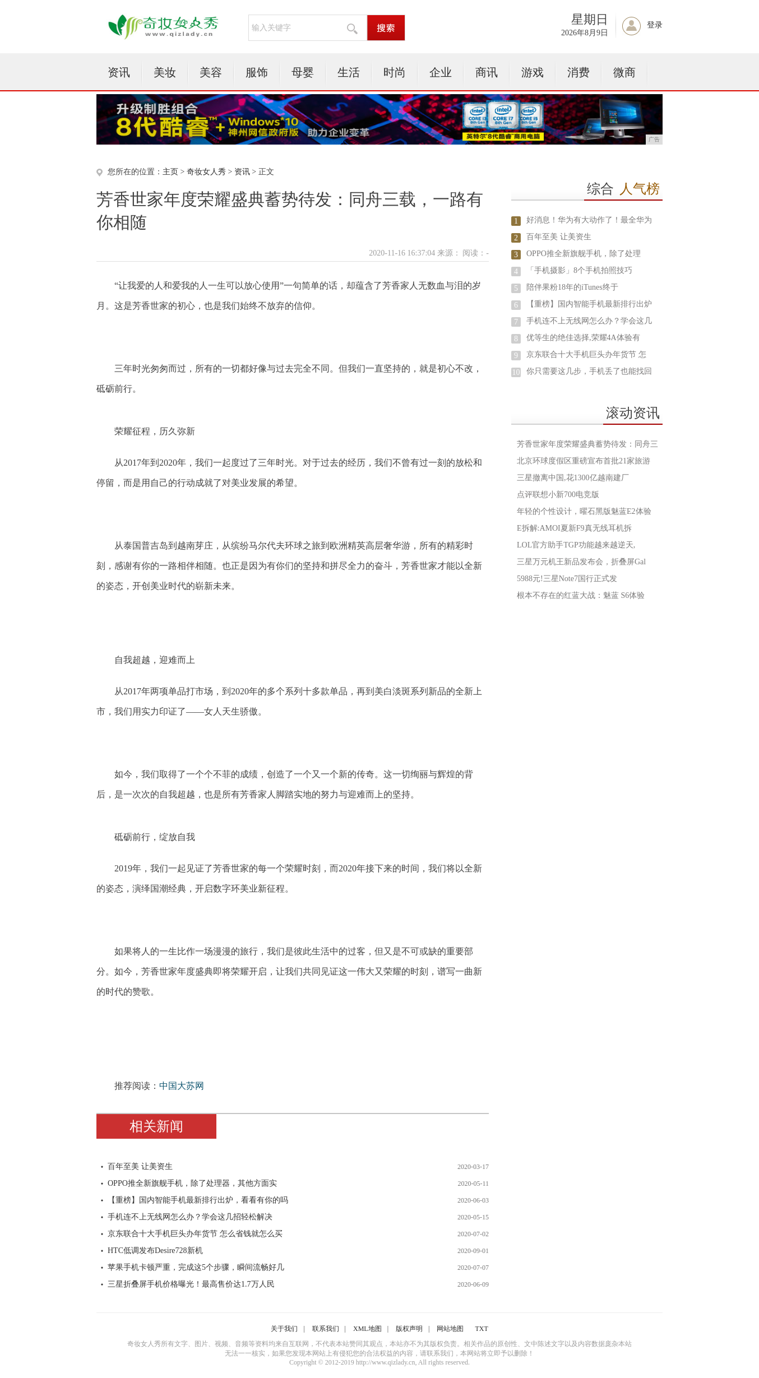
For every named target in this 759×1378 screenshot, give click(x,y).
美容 (211, 72)
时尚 (394, 72)
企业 (440, 72)
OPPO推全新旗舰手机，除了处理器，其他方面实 (192, 1183)
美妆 (165, 72)
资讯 (119, 72)
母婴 (302, 72)
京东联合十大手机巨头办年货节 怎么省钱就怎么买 (195, 1233)
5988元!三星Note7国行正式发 (567, 578)
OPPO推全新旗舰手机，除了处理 (583, 253)
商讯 (486, 72)
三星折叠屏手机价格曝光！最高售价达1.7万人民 (191, 1284)
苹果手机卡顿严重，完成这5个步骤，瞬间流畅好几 (196, 1267)
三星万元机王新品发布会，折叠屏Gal (581, 562)
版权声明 (409, 1329)
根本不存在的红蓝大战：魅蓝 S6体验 (581, 595)
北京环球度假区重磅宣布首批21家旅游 (583, 461)
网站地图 (450, 1329)
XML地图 (367, 1329)
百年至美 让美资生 (140, 1166)
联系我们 (325, 1329)
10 (516, 372)
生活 (348, 72)
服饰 (257, 72)
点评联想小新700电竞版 (558, 494)
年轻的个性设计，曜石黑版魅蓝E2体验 (584, 511)
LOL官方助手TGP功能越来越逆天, (576, 545)
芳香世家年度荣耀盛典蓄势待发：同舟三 (587, 444)
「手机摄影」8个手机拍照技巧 (579, 270)
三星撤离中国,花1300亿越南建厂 (573, 478)
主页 (170, 172)
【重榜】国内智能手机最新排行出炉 (589, 304)
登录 (655, 25)
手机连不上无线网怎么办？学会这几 (589, 321)
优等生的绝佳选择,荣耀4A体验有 (583, 337)
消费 (578, 72)
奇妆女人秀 (206, 172)
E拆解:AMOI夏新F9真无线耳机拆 (574, 528)
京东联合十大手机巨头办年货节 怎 (586, 354)
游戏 (532, 72)
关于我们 (284, 1329)
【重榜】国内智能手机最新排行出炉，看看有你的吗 (198, 1200)
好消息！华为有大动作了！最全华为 (589, 220)
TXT (481, 1329)
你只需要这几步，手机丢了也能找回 (589, 371)
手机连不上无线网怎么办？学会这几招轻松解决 (190, 1217)
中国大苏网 (181, 1086)
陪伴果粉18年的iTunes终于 (572, 287)
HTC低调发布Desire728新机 (155, 1250)
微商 (624, 72)
